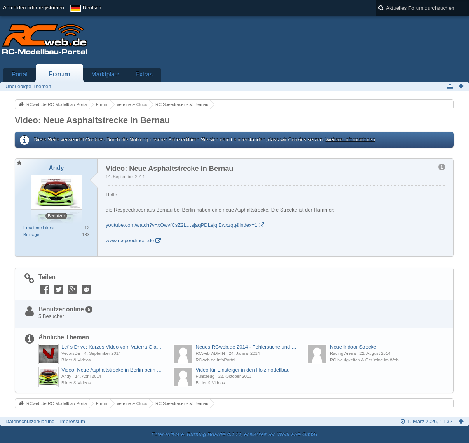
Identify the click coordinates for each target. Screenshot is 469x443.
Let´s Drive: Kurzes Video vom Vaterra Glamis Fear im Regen (113, 347)
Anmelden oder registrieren (33, 7)
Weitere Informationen (350, 139)
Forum (59, 74)
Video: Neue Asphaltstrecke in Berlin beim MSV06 (113, 370)
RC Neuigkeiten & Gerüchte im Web (364, 360)
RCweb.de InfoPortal (215, 360)
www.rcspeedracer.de (130, 240)
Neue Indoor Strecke (353, 347)
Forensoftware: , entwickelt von (234, 434)
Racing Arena (343, 353)
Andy (66, 376)
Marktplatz (105, 74)
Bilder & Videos (76, 360)
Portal (20, 74)
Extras (144, 74)
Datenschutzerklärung (29, 421)
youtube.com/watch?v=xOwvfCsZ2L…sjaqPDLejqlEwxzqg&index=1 (181, 225)
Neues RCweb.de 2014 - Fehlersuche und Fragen (247, 347)
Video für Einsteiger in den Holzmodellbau (243, 370)
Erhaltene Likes (38, 227)
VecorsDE (70, 353)
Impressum (72, 421)
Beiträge (31, 234)
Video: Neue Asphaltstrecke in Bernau (92, 120)
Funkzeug (205, 376)
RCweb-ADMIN (210, 353)
